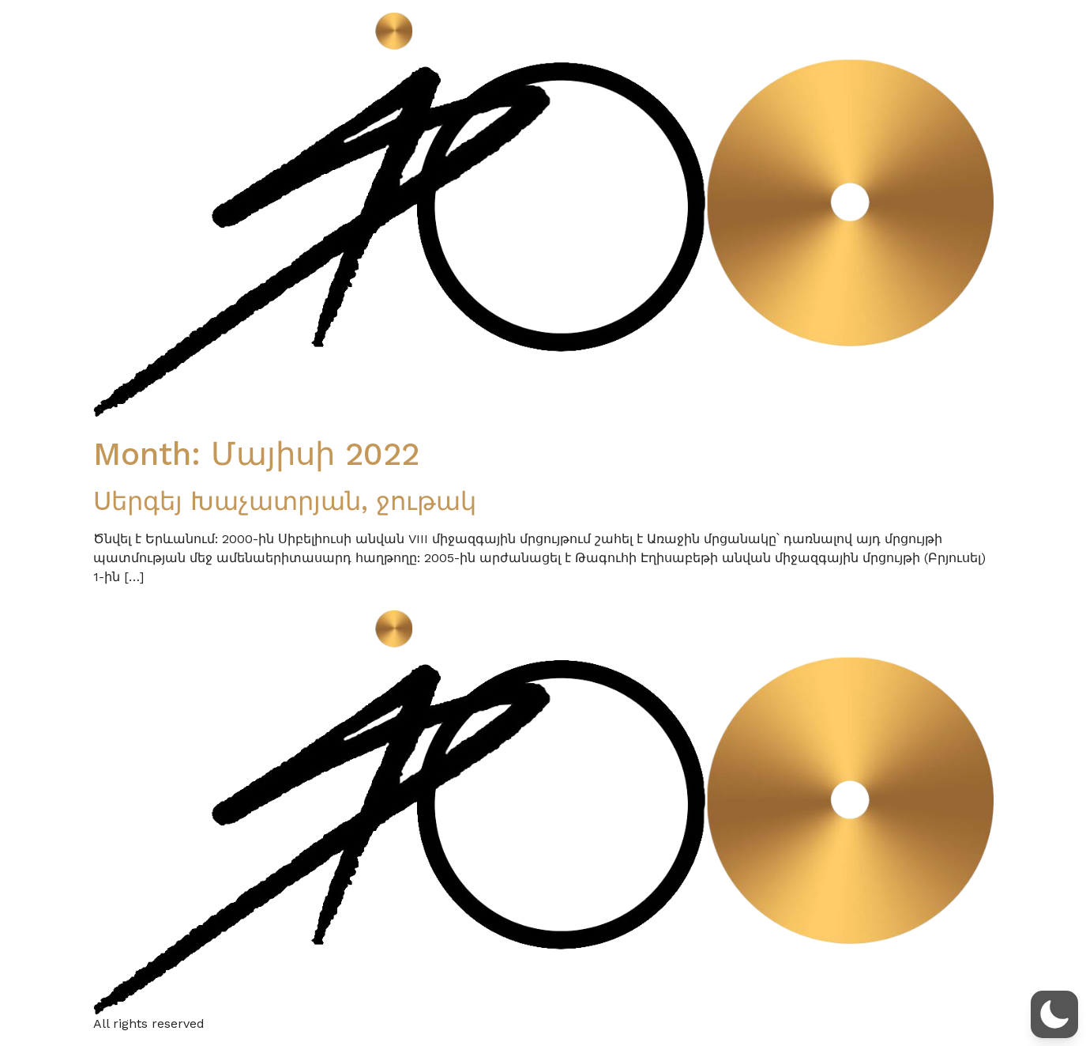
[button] (1054, 1014)
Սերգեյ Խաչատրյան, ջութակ (284, 501)
